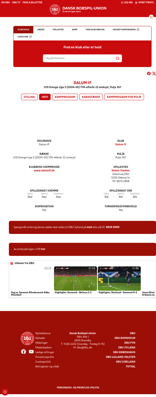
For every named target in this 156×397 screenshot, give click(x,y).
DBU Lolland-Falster (120, 357)
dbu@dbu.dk (84, 347)
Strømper (58, 194)
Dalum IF (120, 144)
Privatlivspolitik (44, 357)
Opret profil (144, 2)
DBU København (124, 352)
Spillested (120, 167)
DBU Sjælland (125, 362)
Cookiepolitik (43, 362)
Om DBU (5, 3)
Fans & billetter (32, 3)
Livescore (25, 37)
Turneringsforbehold (121, 206)
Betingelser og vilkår (47, 366)
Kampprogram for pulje (124, 97)
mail (89, 227)
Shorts (44, 194)
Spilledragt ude (120, 191)
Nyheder (40, 338)
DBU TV (16, 3)
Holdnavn (44, 141)
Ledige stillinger (44, 352)
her (43, 249)
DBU (132, 333)
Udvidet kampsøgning (126, 29)
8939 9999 (112, 227)
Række (44, 154)
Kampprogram (65, 97)
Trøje (30, 194)
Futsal (130, 366)
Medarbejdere (43, 347)
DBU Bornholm (125, 338)
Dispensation (44, 206)
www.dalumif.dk (44, 170)
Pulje (121, 154)
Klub (120, 141)
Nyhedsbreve (42, 333)
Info (45, 97)
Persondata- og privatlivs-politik (78, 388)
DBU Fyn (129, 343)
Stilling (29, 97)
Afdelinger (41, 343)
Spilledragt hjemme (44, 191)
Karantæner (91, 97)
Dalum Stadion (121, 170)
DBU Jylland (126, 347)
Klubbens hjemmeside (44, 167)
